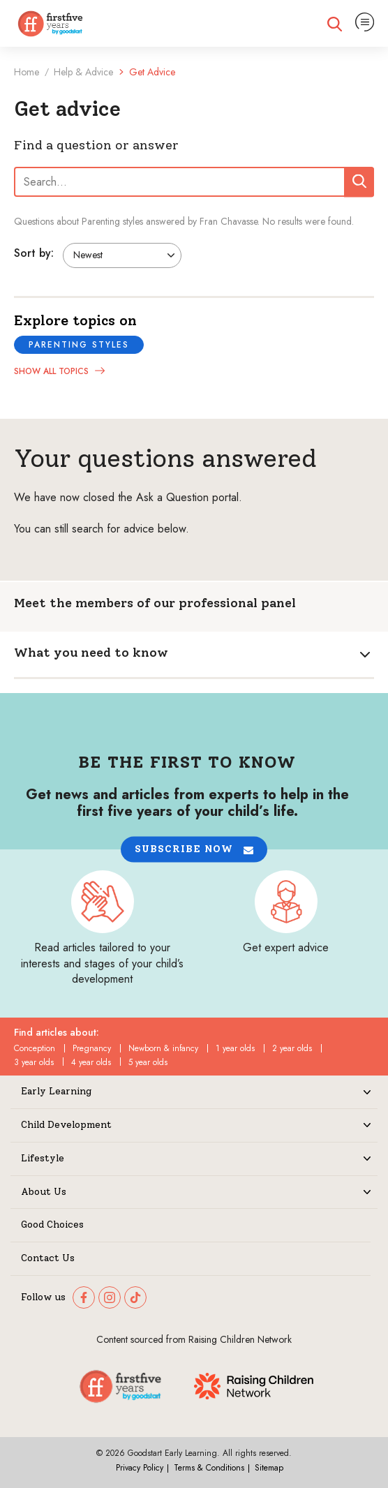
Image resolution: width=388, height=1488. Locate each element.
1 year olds (235, 1048)
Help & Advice (83, 72)
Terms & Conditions (209, 1467)
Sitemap (269, 1467)
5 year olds (147, 1062)
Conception (34, 1048)
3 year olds (34, 1062)
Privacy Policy (139, 1467)
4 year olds (91, 1062)
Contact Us (48, 1258)
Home (26, 72)
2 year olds (292, 1048)
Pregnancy (92, 1048)
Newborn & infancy (163, 1048)
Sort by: (34, 253)
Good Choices (52, 1224)
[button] (194, 850)
